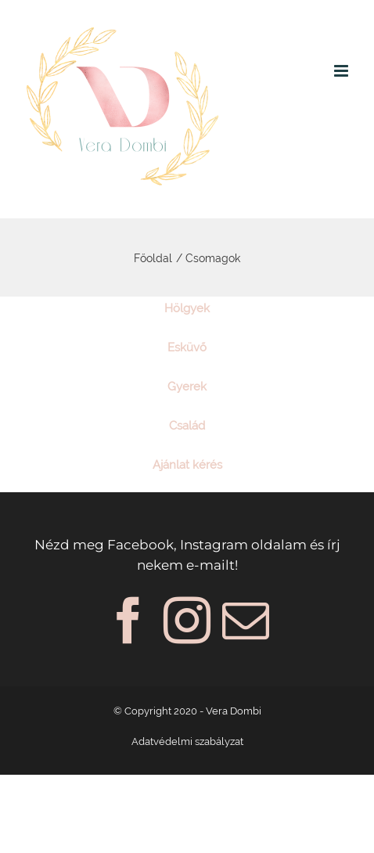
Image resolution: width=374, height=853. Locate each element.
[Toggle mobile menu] (342, 71)
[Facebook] (128, 620)
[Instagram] (187, 620)
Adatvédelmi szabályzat (187, 741)
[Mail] (245, 620)
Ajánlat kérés (187, 465)
